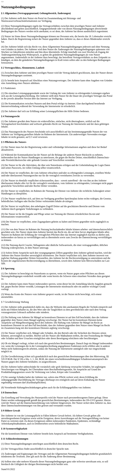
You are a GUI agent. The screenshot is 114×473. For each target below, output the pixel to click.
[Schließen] (2, 1)
